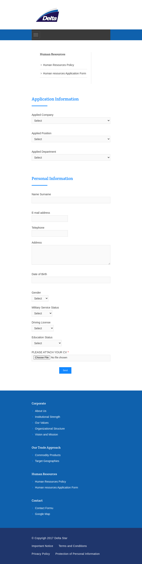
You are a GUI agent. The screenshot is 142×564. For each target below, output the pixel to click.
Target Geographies (47, 461)
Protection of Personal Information (77, 553)
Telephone (38, 227)
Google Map (42, 514)
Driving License (41, 322)
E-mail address (43, 212)
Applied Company (42, 114)
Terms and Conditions (73, 546)
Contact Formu (44, 508)
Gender (36, 292)
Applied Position (41, 133)
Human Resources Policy (58, 65)
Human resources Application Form (64, 73)
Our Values (42, 422)
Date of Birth (39, 274)
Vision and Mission (46, 434)
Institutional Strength (47, 416)
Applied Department (44, 151)
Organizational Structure (50, 428)
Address (37, 242)
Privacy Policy (41, 553)
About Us (40, 411)
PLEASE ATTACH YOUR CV (50, 352)
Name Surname (42, 194)
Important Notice (42, 546)
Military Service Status (45, 307)
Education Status (42, 337)
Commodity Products (48, 455)
